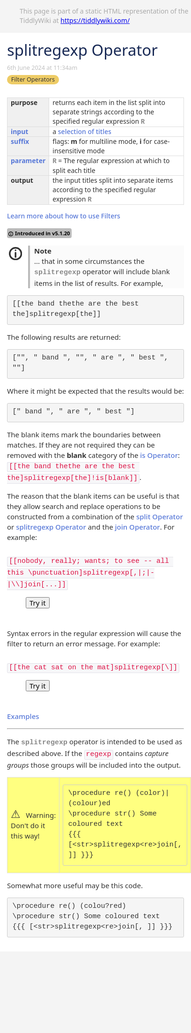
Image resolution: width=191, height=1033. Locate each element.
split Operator (159, 516)
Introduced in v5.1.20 (39, 233)
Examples (23, 716)
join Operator (137, 526)
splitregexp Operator (51, 526)
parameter (28, 160)
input (19, 131)
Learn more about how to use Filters (63, 215)
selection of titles (84, 131)
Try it (37, 602)
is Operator (159, 455)
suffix (20, 141)
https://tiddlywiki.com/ (95, 20)
